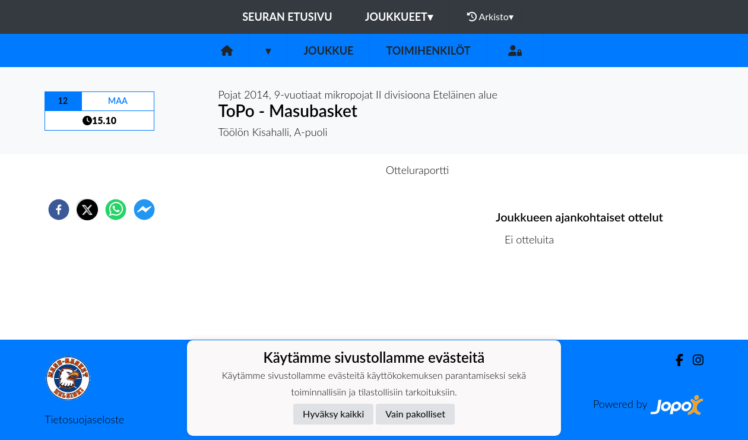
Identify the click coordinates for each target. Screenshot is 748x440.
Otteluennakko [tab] (333, 169)
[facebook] (58, 209)
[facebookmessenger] (144, 209)
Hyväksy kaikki (333, 413)
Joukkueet (399, 16)
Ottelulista (534, 299)
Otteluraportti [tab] (417, 169)
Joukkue (328, 50)
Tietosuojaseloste (84, 419)
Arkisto (490, 17)
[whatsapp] (115, 209)
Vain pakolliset (415, 413)
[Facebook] (674, 360)
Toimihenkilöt (428, 50)
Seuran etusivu (287, 16)
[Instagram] (693, 360)
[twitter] (87, 209)
